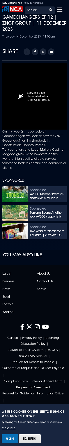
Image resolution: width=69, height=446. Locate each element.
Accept (10, 438)
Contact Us (45, 281)
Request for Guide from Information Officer (33, 393)
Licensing (52, 338)
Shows (41, 289)
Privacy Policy (32, 338)
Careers (12, 338)
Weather (8, 312)
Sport (6, 296)
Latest (6, 273)
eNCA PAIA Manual (33, 356)
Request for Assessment (33, 387)
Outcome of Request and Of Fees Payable (33, 368)
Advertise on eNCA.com (26, 350)
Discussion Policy (33, 343)
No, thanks (30, 438)
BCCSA (52, 350)
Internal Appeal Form (47, 381)
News (6, 289)
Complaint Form (16, 381)
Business (8, 281)
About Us (43, 273)
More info (8, 428)
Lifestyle (7, 304)
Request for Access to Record (33, 362)
